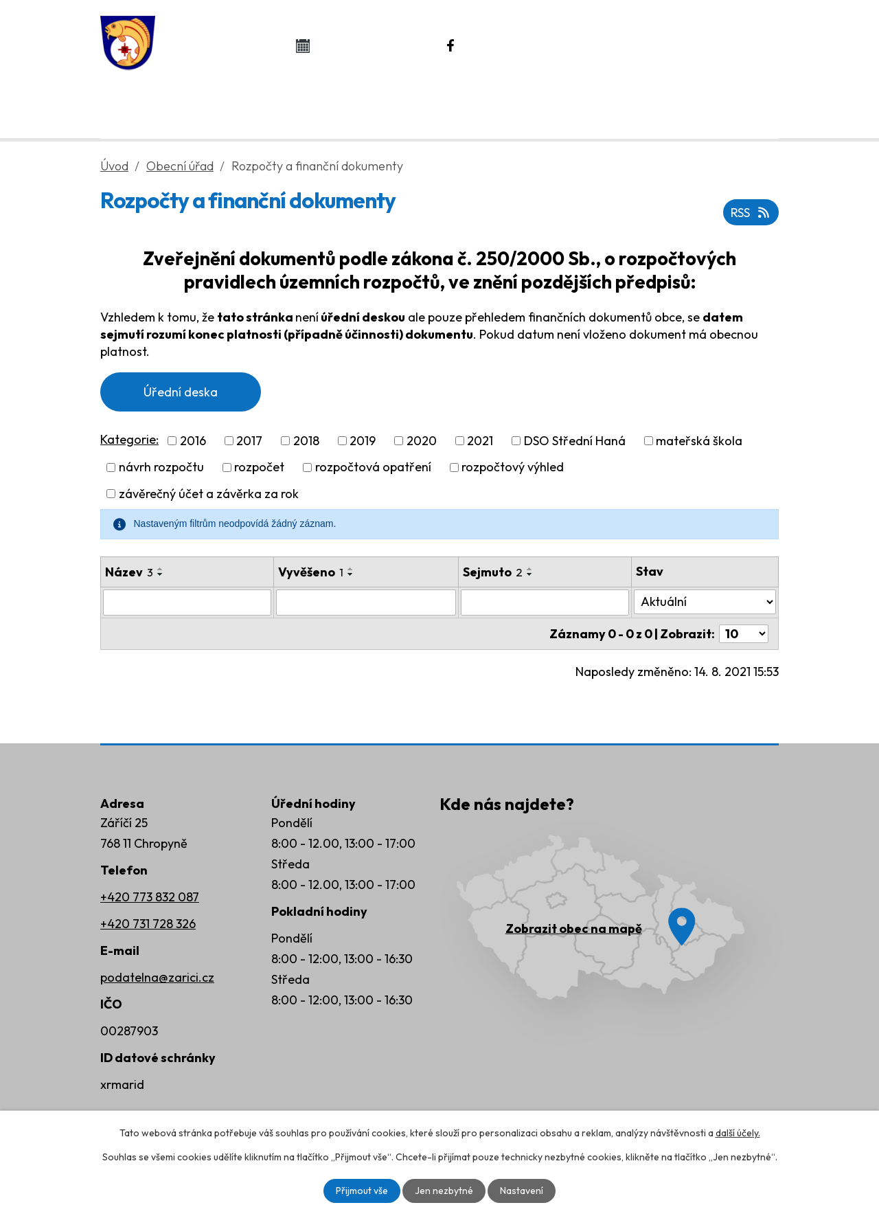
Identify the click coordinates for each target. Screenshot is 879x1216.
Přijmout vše (362, 1190)
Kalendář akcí (372, 45)
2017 (249, 441)
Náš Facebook (522, 45)
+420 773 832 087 (149, 897)
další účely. (738, 1133)
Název (129, 572)
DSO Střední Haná (575, 441)
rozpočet (259, 467)
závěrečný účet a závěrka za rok (209, 494)
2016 (193, 441)
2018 (306, 441)
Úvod (159, 103)
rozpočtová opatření (373, 467)
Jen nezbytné (444, 1190)
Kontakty (557, 103)
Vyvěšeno (310, 572)
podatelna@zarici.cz (157, 977)
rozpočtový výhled (512, 467)
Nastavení (521, 1190)
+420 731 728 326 (148, 924)
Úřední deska (181, 392)
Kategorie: (129, 439)
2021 (480, 441)
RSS (751, 213)
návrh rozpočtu (161, 467)
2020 (422, 441)
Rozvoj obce (693, 103)
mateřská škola (699, 441)
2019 (363, 441)
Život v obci (424, 103)
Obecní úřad (280, 103)
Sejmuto (493, 572)
